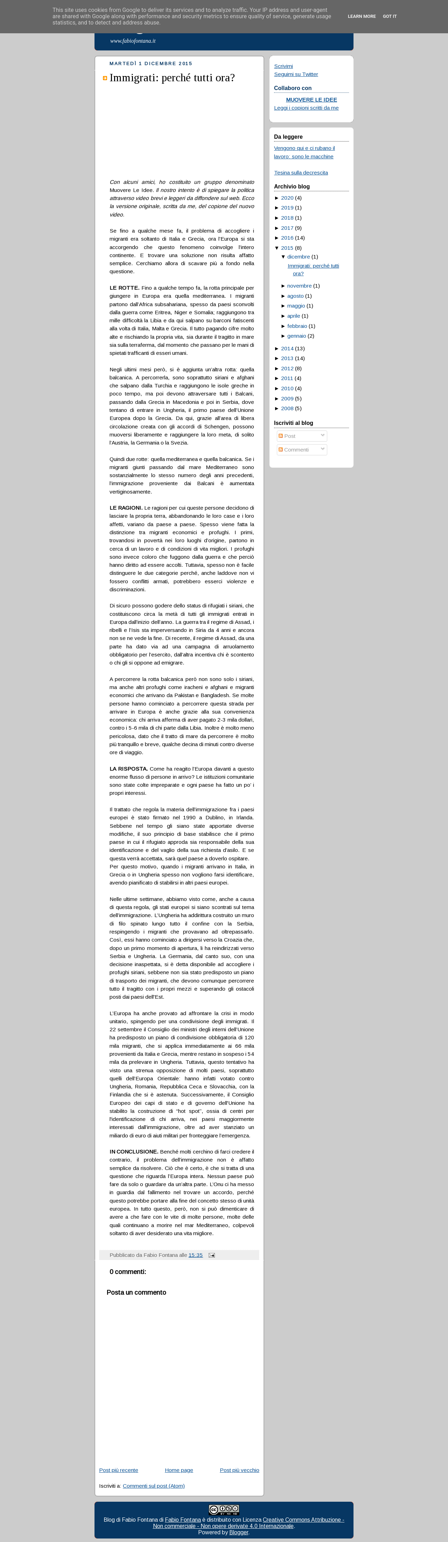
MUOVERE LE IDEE (311, 100)
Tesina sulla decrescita (301, 172)
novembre (299, 286)
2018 (287, 218)
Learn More (362, 16)
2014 (287, 348)
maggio (296, 306)
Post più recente (118, 1470)
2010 (287, 388)
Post (287, 436)
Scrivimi (283, 66)
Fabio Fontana (183, 1520)
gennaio (296, 336)
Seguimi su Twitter (296, 74)
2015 (287, 248)
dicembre (298, 257)
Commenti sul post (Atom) (154, 1486)
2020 (287, 198)
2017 (287, 228)
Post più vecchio (239, 1470)
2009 (287, 398)
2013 (287, 358)
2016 (287, 238)
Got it (390, 16)
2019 (287, 208)
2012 (287, 368)
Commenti (294, 450)
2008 (287, 408)
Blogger (238, 1532)
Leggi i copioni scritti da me (306, 108)
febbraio (297, 326)
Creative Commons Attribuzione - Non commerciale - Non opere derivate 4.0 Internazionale (249, 1523)
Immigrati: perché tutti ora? (172, 77)
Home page (179, 1470)
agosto (295, 296)
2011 (287, 378)
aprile (293, 316)
